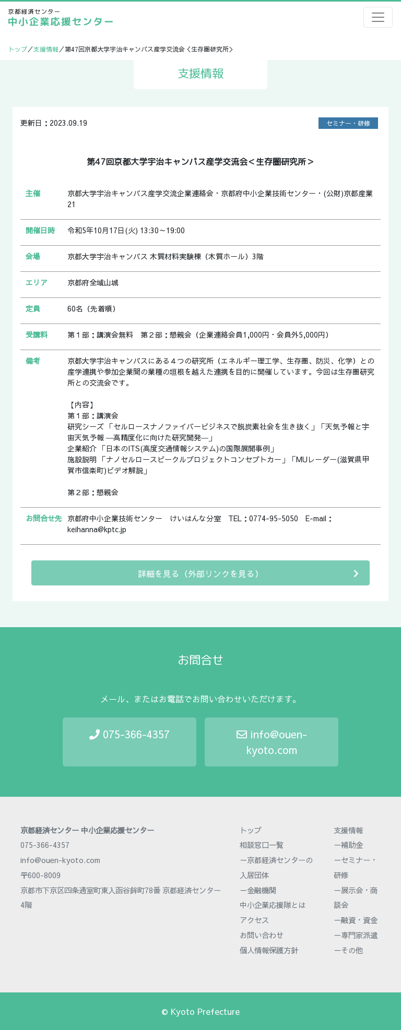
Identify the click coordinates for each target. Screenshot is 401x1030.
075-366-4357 (129, 734)
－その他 (348, 950)
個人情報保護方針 (269, 950)
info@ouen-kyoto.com (272, 742)
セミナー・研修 (348, 123)
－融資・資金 (356, 920)
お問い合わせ (262, 935)
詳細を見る (248, 573)
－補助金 (348, 845)
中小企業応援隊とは (272, 905)
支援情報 (45, 49)
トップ (17, 49)
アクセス (254, 920)
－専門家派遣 (356, 935)
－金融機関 (258, 890)
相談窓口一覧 (262, 845)
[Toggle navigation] (378, 17)
